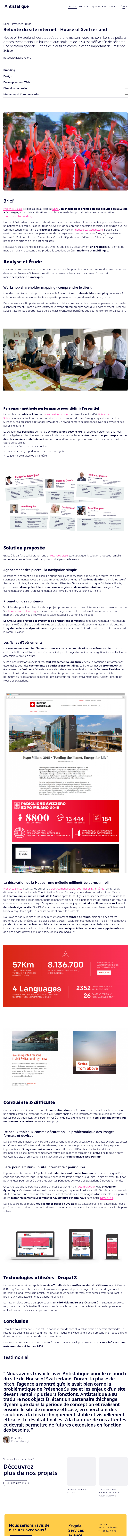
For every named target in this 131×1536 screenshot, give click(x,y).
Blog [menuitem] (104, 6)
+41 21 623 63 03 (107, 1530)
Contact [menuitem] (114, 6)
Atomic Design (87, 1186)
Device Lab (106, 1197)
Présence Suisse (12, 208)
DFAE (55, 208)
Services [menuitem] (84, 6)
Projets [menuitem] (72, 6)
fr (124, 6)
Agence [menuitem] (95, 6)
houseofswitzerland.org (17, 58)
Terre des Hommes (77, 1489)
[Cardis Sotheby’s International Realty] (113, 1471)
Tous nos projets (16, 1483)
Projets (75, 1525)
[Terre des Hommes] (81, 1471)
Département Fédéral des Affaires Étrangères (78, 888)
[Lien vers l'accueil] (16, 7)
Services (76, 1530)
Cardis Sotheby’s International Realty (109, 1491)
